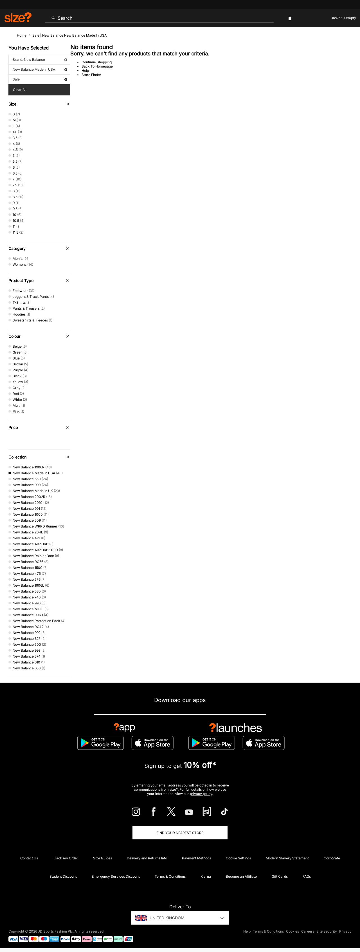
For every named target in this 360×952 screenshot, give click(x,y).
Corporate (332, 858)
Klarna (206, 876)
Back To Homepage (97, 66)
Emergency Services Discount (116, 876)
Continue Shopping (97, 62)
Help (85, 70)
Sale (40, 79)
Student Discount (63, 876)
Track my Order (65, 858)
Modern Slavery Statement (287, 858)
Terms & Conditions (170, 876)
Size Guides (102, 858)
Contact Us (29, 858)
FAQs (307, 876)
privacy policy (201, 794)
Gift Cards (280, 876)
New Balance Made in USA (40, 69)
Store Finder (91, 75)
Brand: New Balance (40, 59)
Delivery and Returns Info (147, 858)
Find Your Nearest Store (180, 833)
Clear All (19, 90)
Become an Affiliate (241, 876)
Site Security (326, 931)
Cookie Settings (238, 858)
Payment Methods (196, 858)
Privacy (345, 931)
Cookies (292, 931)
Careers (307, 931)
